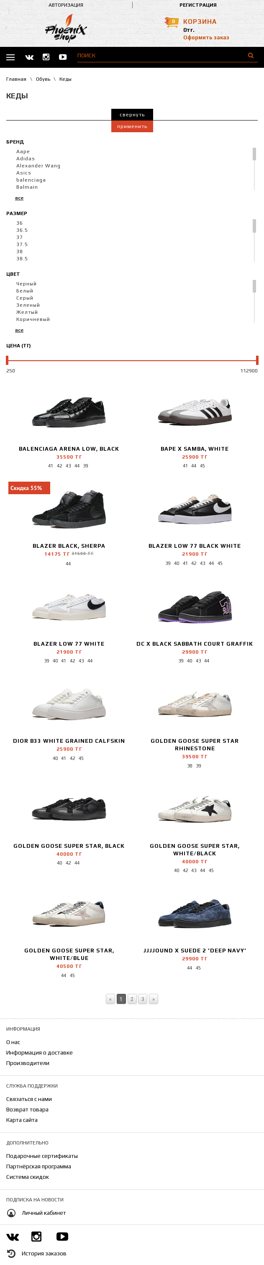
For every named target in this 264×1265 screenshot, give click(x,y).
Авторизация (66, 5)
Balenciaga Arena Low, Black (69, 449)
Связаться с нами (29, 1099)
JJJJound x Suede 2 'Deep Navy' (195, 950)
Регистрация (198, 5)
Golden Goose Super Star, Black (69, 846)
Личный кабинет (44, 1212)
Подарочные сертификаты (42, 1155)
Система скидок (27, 1176)
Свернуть (132, 115)
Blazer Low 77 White (69, 644)
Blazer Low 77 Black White (195, 546)
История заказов (44, 1253)
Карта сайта (22, 1119)
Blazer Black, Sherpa (69, 546)
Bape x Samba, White (195, 449)
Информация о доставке (39, 1052)
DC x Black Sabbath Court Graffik (194, 644)
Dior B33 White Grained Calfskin (69, 741)
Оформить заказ (206, 37)
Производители (27, 1063)
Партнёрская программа (38, 1166)
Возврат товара (27, 1109)
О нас (13, 1042)
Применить (132, 126)
